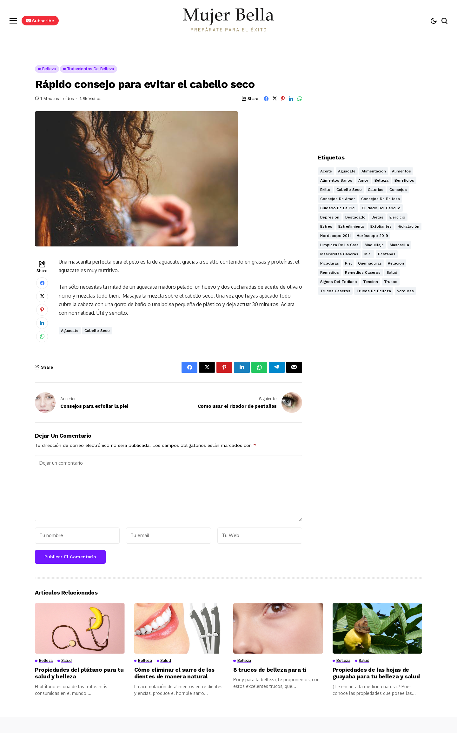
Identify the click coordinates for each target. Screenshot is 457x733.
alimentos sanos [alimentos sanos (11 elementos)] (336, 180)
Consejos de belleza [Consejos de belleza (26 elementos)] (380, 199)
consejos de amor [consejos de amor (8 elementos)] (337, 199)
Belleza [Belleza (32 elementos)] (381, 180)
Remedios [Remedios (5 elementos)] (329, 272)
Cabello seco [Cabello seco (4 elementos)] (349, 189)
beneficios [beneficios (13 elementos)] (404, 180)
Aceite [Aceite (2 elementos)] (326, 171)
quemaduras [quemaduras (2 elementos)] (370, 263)
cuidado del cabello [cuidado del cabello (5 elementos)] (381, 208)
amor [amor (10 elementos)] (363, 180)
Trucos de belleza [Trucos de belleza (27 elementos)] (373, 291)
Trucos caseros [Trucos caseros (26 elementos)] (335, 291)
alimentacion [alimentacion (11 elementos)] (373, 171)
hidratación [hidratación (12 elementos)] (408, 226)
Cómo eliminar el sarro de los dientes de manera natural (174, 673)
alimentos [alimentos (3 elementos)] (401, 171)
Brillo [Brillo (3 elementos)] (325, 189)
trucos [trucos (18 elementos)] (390, 281)
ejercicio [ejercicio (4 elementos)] (397, 217)
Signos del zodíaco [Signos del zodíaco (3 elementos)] (338, 281)
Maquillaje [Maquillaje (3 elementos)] (374, 245)
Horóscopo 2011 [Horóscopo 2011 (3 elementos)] (335, 235)
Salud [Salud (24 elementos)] (392, 272)
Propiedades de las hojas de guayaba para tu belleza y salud (376, 673)
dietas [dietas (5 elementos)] (377, 217)
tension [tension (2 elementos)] (370, 281)
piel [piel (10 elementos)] (348, 263)
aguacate (69, 330)
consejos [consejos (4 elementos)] (398, 189)
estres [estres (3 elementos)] (326, 226)
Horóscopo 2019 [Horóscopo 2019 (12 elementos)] (372, 235)
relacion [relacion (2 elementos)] (396, 263)
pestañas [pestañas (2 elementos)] (386, 254)
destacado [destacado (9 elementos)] (355, 217)
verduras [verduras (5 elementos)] (405, 291)
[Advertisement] (370, 105)
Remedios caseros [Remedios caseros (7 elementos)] (363, 272)
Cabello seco (97, 330)
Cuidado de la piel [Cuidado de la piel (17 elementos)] (338, 208)
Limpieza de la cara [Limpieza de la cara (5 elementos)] (339, 245)
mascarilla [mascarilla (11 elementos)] (399, 245)
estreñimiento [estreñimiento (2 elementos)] (351, 226)
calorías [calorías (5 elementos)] (375, 189)
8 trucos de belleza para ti (269, 669)
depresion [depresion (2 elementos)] (329, 217)
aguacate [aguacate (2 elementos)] (346, 171)
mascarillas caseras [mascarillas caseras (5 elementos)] (339, 254)
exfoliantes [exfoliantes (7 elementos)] (381, 226)
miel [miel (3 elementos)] (368, 254)
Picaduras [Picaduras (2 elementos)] (329, 263)
